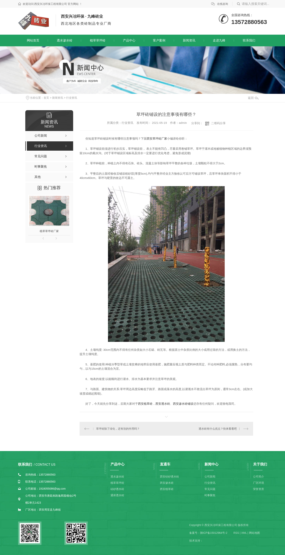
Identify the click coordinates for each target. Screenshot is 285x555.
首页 (46, 97)
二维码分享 (218, 123)
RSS (236, 532)
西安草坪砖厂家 (157, 138)
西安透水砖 (162, 403)
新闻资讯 (189, 40)
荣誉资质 (258, 489)
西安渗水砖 (167, 482)
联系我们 (249, 40)
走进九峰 (219, 40)
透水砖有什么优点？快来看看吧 (218, 428)
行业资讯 (71, 97)
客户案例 (159, 40)
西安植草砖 (145, 403)
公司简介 (258, 476)
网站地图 (254, 532)
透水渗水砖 (64, 40)
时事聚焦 (209, 495)
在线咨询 (222, 3)
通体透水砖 (117, 495)
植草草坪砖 (97, 40)
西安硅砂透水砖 (169, 476)
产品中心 (129, 40)
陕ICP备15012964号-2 (213, 532)
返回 (253, 97)
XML (244, 532)
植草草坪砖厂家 (49, 231)
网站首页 (33, 40)
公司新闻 (209, 476)
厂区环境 (258, 482)
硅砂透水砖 (117, 489)
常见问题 (209, 489)
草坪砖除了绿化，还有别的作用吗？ (118, 428)
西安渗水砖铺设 (183, 403)
